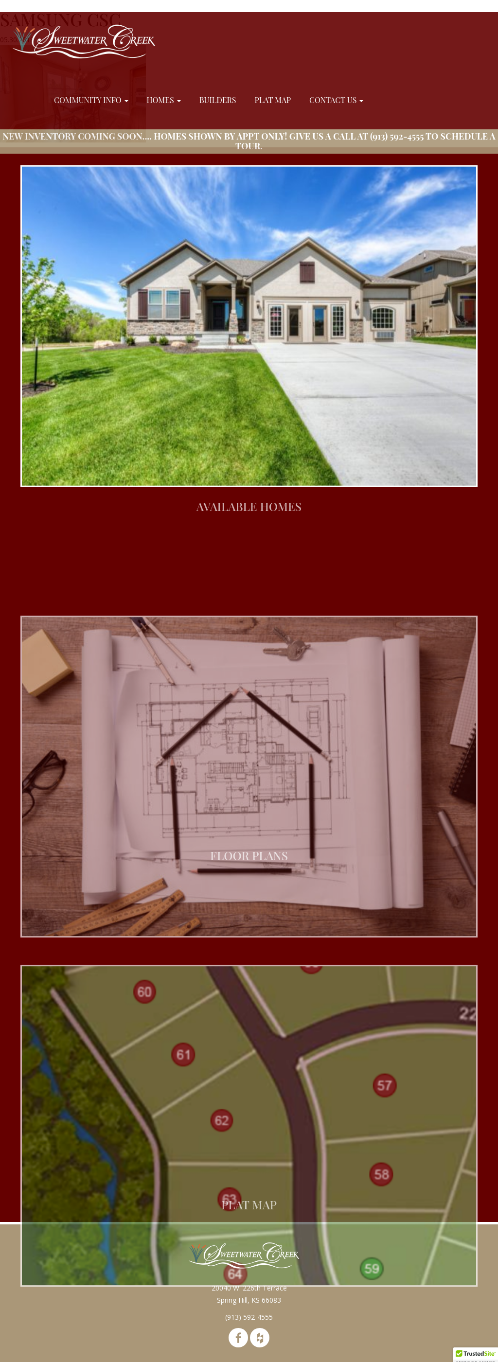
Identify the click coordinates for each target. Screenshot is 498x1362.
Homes (164, 100)
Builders (217, 100)
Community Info (91, 100)
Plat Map (272, 100)
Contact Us (336, 100)
